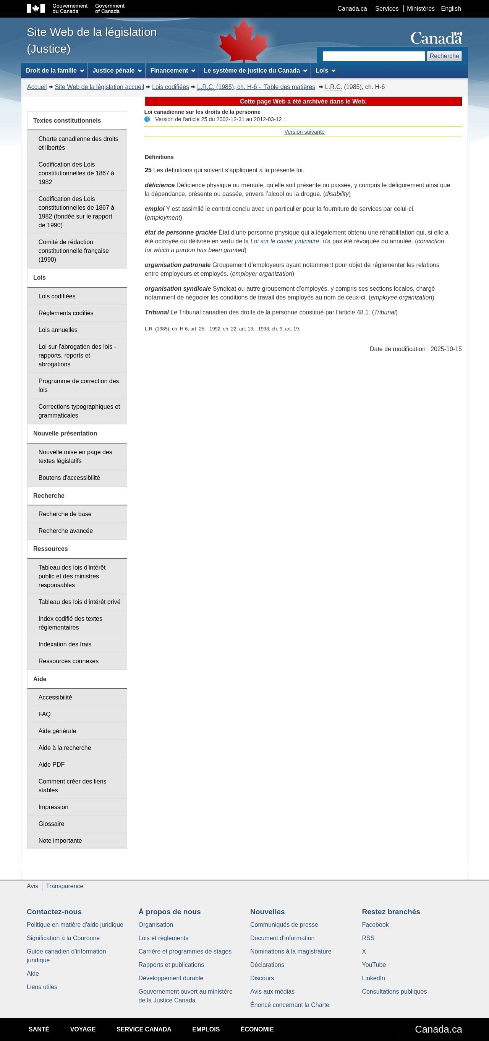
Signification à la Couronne (63, 938)
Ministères (421, 8)
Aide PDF (52, 764)
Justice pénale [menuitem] (117, 70)
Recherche (444, 56)
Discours (262, 978)
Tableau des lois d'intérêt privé (80, 602)
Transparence (64, 886)
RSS (368, 938)
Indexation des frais (65, 644)
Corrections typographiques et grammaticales (79, 411)
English (451, 8)
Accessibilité (55, 697)
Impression (53, 807)
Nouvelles (267, 912)
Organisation (156, 924)
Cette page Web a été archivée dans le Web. (303, 101)
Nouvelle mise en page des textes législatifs (75, 456)
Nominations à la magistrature (291, 951)
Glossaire (52, 824)
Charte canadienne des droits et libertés (78, 143)
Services (386, 8)
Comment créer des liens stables (73, 785)
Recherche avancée (66, 531)
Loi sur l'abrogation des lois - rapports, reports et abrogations (77, 355)
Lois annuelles (58, 330)
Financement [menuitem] (173, 70)
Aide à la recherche (65, 748)
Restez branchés (391, 912)
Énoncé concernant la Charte (289, 1005)
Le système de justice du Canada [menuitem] (255, 70)
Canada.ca (352, 8)
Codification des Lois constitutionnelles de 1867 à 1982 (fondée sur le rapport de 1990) (76, 212)
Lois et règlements (164, 938)
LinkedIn (373, 978)
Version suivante (304, 132)
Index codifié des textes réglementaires (70, 623)
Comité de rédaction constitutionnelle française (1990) (74, 251)
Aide (33, 973)
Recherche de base (65, 514)
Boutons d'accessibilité (69, 477)
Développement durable (171, 978)
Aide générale (57, 731)
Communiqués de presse (284, 924)
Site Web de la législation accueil (99, 87)
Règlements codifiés (66, 313)
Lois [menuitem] (325, 70)
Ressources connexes (69, 661)
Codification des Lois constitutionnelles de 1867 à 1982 (76, 173)
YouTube (374, 965)
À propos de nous (170, 912)
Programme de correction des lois (79, 385)
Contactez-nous (54, 912)
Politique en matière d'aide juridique (75, 924)
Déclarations (267, 965)
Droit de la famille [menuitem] (55, 70)
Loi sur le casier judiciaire (285, 241)
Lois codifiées (170, 87)
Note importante (60, 840)
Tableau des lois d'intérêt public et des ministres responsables (72, 576)
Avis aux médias (272, 991)
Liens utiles (42, 987)
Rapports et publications (171, 965)
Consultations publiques (394, 991)
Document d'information (282, 938)
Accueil (37, 87)
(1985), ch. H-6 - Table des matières (256, 87)
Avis (32, 886)
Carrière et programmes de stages (185, 951)
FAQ (45, 714)
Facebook (375, 924)
